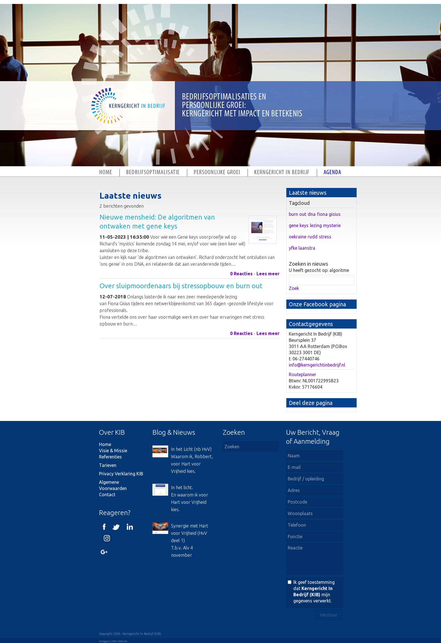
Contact (107, 494)
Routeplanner (302, 374)
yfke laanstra (302, 247)
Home (105, 444)
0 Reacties (241, 273)
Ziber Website (119, 641)
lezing (316, 225)
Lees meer (268, 273)
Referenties (110, 456)
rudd (313, 236)
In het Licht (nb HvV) (191, 449)
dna (312, 214)
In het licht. (182, 487)
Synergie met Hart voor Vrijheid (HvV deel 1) (189, 533)
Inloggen (104, 641)
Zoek (294, 288)
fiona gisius (329, 214)
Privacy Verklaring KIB (121, 473)
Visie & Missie (113, 450)
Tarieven (107, 465)
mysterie (332, 225)
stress (325, 236)
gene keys (299, 225)
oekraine (297, 236)
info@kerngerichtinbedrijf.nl (317, 364)
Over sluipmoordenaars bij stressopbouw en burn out (181, 286)
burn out (297, 214)
